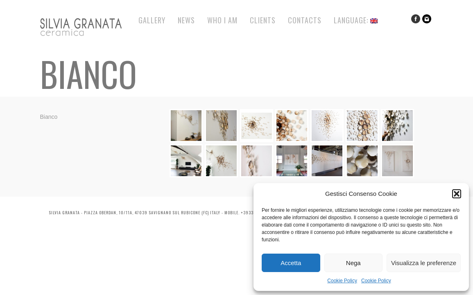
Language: (356, 20)
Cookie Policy (342, 281)
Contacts (304, 20)
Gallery (151, 20)
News (186, 20)
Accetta (291, 262)
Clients (263, 20)
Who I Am (222, 20)
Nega (353, 262)
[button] (457, 194)
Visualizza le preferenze (423, 262)
